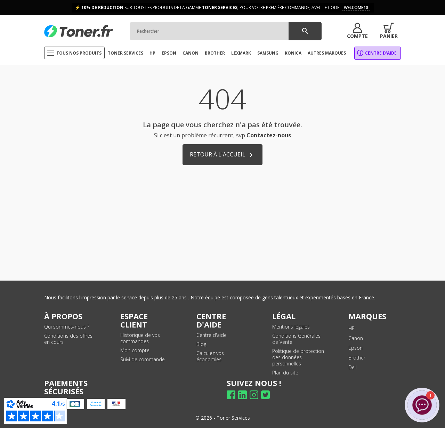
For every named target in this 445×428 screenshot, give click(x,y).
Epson (355, 348)
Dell (352, 367)
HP (351, 328)
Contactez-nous (268, 135)
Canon (355, 338)
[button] (357, 31)
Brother (356, 357)
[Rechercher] (226, 31)
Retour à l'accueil (222, 155)
